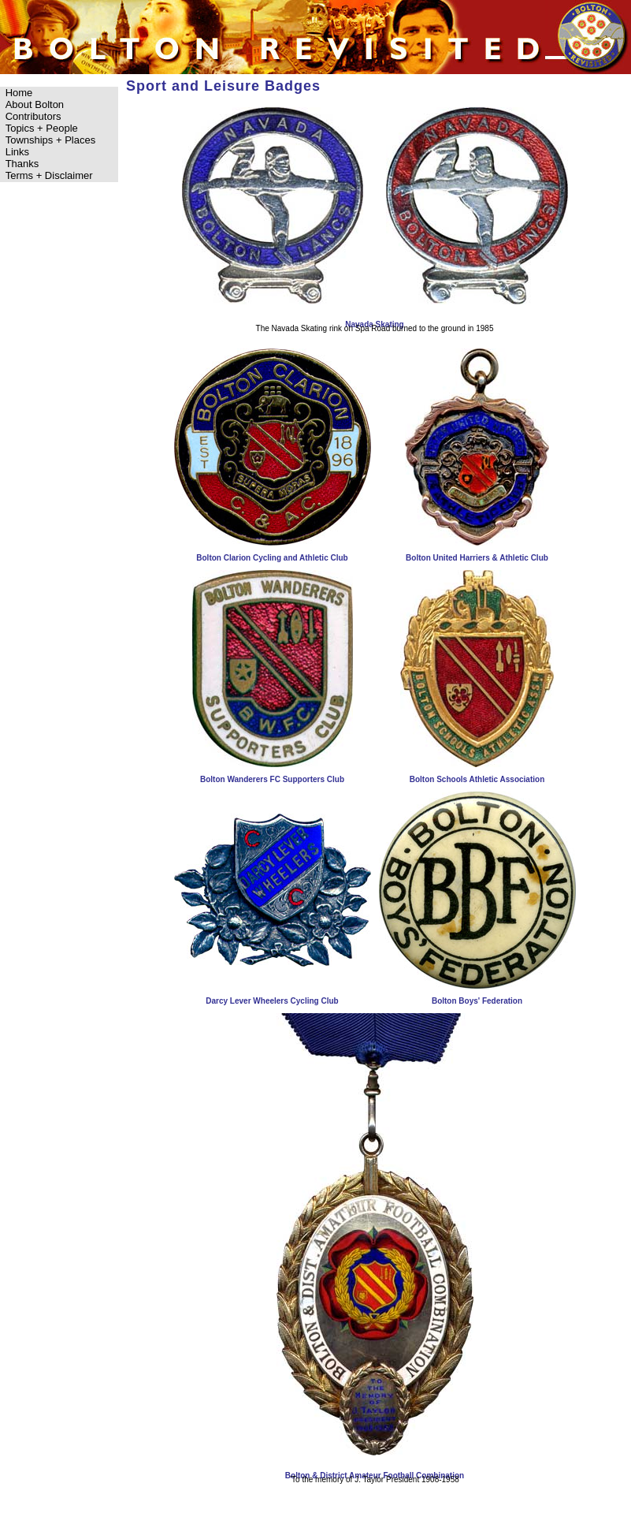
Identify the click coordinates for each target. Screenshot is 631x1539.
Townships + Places (51, 140)
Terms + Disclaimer (49, 175)
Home (19, 93)
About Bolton (35, 104)
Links (17, 152)
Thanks (22, 164)
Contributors (33, 116)
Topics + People (42, 128)
